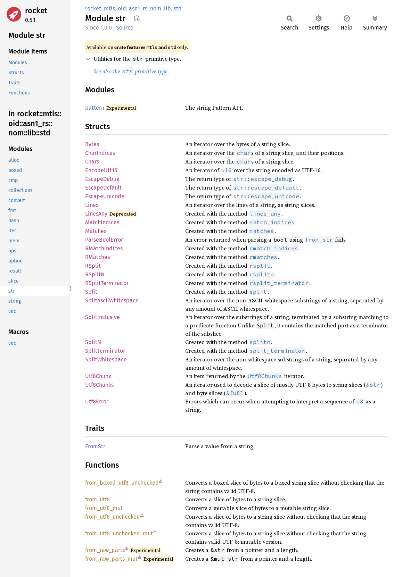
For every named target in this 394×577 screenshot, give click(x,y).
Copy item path (136, 18)
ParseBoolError (104, 239)
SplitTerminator (105, 351)
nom (155, 8)
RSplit (93, 265)
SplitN (93, 342)
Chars (92, 161)
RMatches (97, 257)
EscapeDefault (103, 187)
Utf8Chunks (99, 385)
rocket (36, 10)
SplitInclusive (102, 317)
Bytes (92, 144)
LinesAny (96, 213)
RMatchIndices (104, 248)
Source (124, 27)
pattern (94, 107)
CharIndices (100, 153)
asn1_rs (138, 8)
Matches (95, 231)
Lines (91, 205)
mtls (109, 8)
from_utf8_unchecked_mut (119, 533)
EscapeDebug (102, 179)
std (178, 8)
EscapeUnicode (104, 196)
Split (91, 291)
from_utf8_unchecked (112, 516)
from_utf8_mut (104, 508)
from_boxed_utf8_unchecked (122, 482)
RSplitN (95, 274)
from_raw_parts (105, 550)
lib (167, 8)
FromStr (95, 446)
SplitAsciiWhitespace (112, 300)
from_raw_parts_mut (111, 558)
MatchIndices (102, 222)
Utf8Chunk (98, 376)
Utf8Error (96, 401)
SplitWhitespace (106, 359)
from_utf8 (97, 499)
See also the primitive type (130, 71)
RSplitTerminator (107, 283)
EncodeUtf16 (101, 170)
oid (122, 8)
